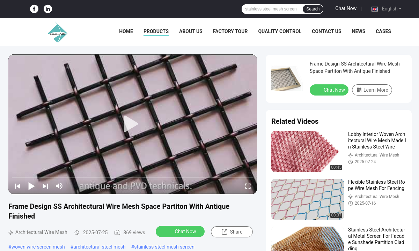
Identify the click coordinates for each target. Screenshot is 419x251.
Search (312, 9)
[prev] (17, 186)
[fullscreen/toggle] (248, 186)
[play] (132, 124)
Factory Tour (230, 31)
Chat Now (345, 8)
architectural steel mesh (99, 247)
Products (156, 31)
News (359, 31)
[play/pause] (31, 186)
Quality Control (279, 31)
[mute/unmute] (59, 186)
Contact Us (326, 31)
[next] (45, 186)
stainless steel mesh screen (164, 247)
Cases (383, 31)
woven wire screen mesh (38, 247)
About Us (191, 31)
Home (126, 31)
